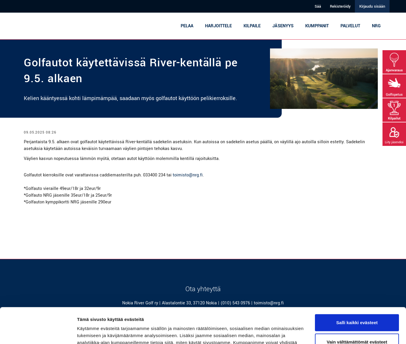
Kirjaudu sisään (372, 6)
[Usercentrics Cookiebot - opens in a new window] (38, 332)
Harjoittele (218, 26)
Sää (318, 6)
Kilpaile (252, 26)
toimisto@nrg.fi (188, 175)
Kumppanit (317, 26)
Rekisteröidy (340, 6)
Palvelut (350, 26)
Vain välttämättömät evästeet (357, 308)
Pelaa (187, 26)
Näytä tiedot (90, 332)
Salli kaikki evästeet (357, 289)
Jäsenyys (282, 26)
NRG (376, 26)
